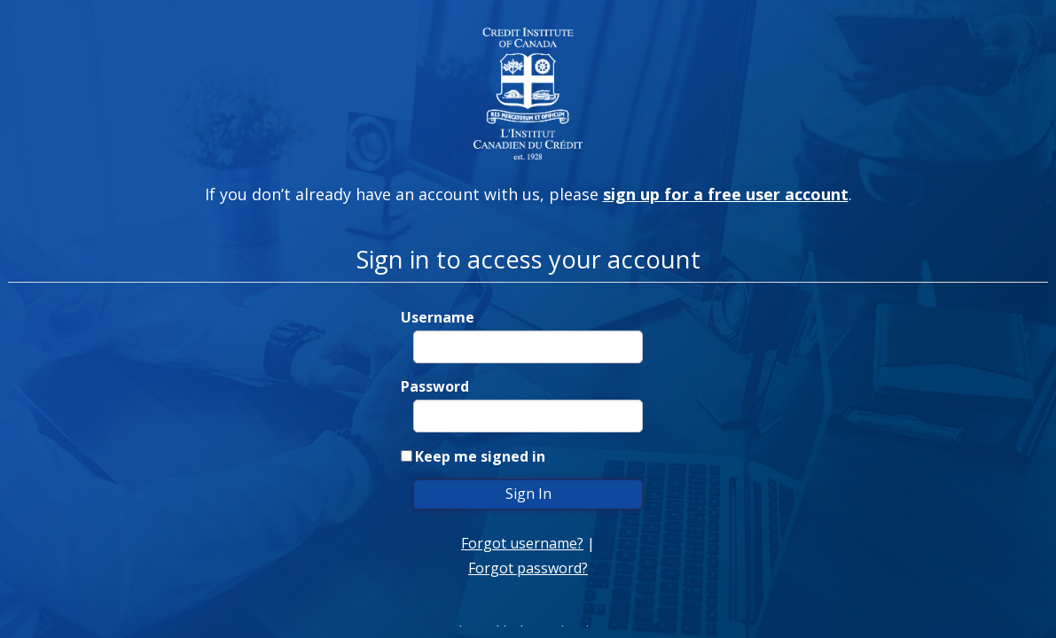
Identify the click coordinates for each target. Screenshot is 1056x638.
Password (435, 386)
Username (437, 317)
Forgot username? (522, 543)
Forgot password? (528, 568)
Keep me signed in (480, 456)
